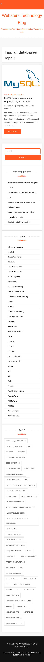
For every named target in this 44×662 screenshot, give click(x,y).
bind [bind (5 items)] (28, 446)
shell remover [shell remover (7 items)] (12, 579)
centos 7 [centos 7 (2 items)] (21, 452)
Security (11, 366)
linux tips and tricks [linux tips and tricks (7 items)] (14, 540)
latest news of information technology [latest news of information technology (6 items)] (17, 521)
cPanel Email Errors (15, 267)
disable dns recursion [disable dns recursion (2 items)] (15, 474)
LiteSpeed (11, 321)
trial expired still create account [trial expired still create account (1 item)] (20, 590)
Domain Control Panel (16, 292)
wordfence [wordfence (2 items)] (28, 612)
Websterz (9, 106)
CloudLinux (12, 262)
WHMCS (11, 406)
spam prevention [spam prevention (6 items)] (29, 579)
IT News (11, 307)
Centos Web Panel (14, 257)
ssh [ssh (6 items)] (7, 584)
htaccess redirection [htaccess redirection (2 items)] (15, 502)
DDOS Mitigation (14, 277)
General (10, 302)
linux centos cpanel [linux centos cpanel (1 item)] (14, 534)
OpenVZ (11, 346)
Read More (12, 131)
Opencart (11, 341)
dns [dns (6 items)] (26, 480)
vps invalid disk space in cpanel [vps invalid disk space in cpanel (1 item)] (18, 601)
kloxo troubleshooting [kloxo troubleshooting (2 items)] (15, 513)
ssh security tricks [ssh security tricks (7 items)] (22, 584)
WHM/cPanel (12, 401)
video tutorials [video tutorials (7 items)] (12, 595)
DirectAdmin (12, 282)
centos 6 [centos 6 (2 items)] (9, 452)
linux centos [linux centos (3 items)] (11, 529)
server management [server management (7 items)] (14, 573)
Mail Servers (12, 326)
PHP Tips (11, 351)
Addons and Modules (15, 247)
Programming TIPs (14, 356)
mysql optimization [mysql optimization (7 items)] (13, 551)
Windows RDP (13, 411)
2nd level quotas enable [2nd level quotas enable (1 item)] (16, 441)
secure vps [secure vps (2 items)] (10, 567)
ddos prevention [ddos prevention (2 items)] (13, 463)
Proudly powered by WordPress (16, 653)
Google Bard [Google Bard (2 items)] (11, 496)
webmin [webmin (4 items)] (9, 606)
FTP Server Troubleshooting (18, 297)
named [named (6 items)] (28, 551)
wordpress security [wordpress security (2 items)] (14, 623)
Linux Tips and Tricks (13, 94)
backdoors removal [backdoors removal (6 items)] (14, 446)
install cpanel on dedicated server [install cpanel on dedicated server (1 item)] (20, 507)
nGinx (10, 336)
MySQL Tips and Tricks (16, 331)
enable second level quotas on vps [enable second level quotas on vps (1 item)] (20, 485)
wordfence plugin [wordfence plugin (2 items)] (13, 617)
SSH (9, 376)
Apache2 (11, 252)
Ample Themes (25, 655)
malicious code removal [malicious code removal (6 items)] (15, 545)
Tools (9, 381)
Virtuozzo (11, 386)
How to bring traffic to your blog (19, 222)
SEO (9, 371)
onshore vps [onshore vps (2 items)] (11, 556)
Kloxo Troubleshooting (16, 311)
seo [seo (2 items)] (21, 567)
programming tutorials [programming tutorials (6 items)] (15, 562)
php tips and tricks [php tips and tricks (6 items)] (28, 556)
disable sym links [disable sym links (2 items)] (13, 480)
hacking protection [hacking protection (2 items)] (29, 496)
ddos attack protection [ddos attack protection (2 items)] (15, 457)
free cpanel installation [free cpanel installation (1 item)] (16, 491)
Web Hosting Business (16, 391)
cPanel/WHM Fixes (15, 272)
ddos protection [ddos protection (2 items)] (13, 468)
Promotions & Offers (15, 361)
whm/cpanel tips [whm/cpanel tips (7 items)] (12, 612)
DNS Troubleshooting (15, 287)
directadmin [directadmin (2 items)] (29, 468)
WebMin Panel (13, 396)
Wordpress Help (13, 416)
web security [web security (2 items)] (22, 606)
